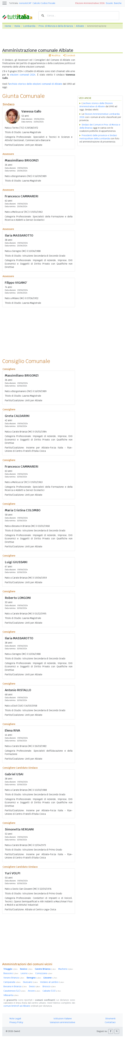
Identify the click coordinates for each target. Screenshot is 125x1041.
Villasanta (11, 995)
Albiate (80, 26)
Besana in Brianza (15, 986)
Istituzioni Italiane (62, 1018)
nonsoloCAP (25, 3)
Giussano (30, 982)
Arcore (34, 990)
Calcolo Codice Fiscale (44, 3)
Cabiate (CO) (52, 990)
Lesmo (27, 973)
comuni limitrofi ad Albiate (16, 1006)
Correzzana (43, 973)
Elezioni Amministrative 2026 (90, 3)
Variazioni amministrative (62, 1022)
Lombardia (29, 26)
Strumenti (110, 1018)
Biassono (10, 973)
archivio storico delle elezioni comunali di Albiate (35, 83)
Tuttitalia (13, 3)
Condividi (69, 55)
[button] (110, 1031)
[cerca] (78, 16)
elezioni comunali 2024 (22, 74)
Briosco (49, 986)
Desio (34, 986)
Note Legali (15, 1018)
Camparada (12, 982)
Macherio (65, 969)
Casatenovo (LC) (14, 990)
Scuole (109, 3)
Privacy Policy (16, 1022)
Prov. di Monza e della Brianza (55, 26)
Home (8, 26)
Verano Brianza (13, 977)
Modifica (54, 55)
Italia (17, 26)
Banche (118, 3)
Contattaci (110, 1022)
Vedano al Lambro (52, 982)
